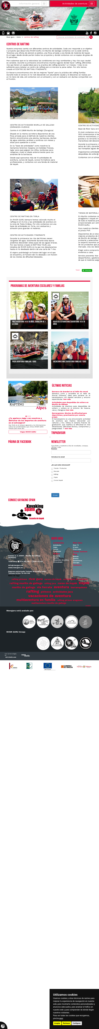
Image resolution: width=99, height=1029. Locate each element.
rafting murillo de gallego (26, 583)
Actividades (58, 543)
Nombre (54, 449)
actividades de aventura (75, 579)
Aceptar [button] (57, 1023)
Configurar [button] (77, 1023)
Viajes (54, 478)
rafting (32, 591)
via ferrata (44, 587)
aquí (61, 1018)
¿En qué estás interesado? (60, 465)
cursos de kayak (53, 579)
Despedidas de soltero (61, 560)
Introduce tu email (58, 457)
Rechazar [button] (66, 1023)
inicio (19, 37)
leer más (67, 399)
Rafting (54, 475)
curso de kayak (67, 583)
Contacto (77, 565)
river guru (36, 579)
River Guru (77, 543)
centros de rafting (31, 37)
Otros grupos (57, 562)
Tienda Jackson (80, 552)
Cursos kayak (57, 481)
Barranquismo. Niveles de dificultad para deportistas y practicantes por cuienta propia (69, 415)
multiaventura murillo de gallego (48, 603)
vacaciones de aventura (49, 596)
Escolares (56, 556)
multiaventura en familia (35, 600)
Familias (56, 558)
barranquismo (79, 587)
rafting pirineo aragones (70, 600)
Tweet (78, 270)
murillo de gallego (23, 587)
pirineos (46, 591)
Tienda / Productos (59, 469)
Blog (75, 554)
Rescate (55, 472)
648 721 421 (37, 561)
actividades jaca (63, 591)
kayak (84, 583)
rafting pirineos (19, 579)
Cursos (55, 549)
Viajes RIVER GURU (28, 432)
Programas (57, 551)
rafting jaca (50, 583)
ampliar (88, 606)
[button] (7, 18)
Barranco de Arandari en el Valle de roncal (70, 392)
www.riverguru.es (15, 568)
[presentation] (69, 488)
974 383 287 (24, 561)
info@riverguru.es (15, 565)
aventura (61, 587)
